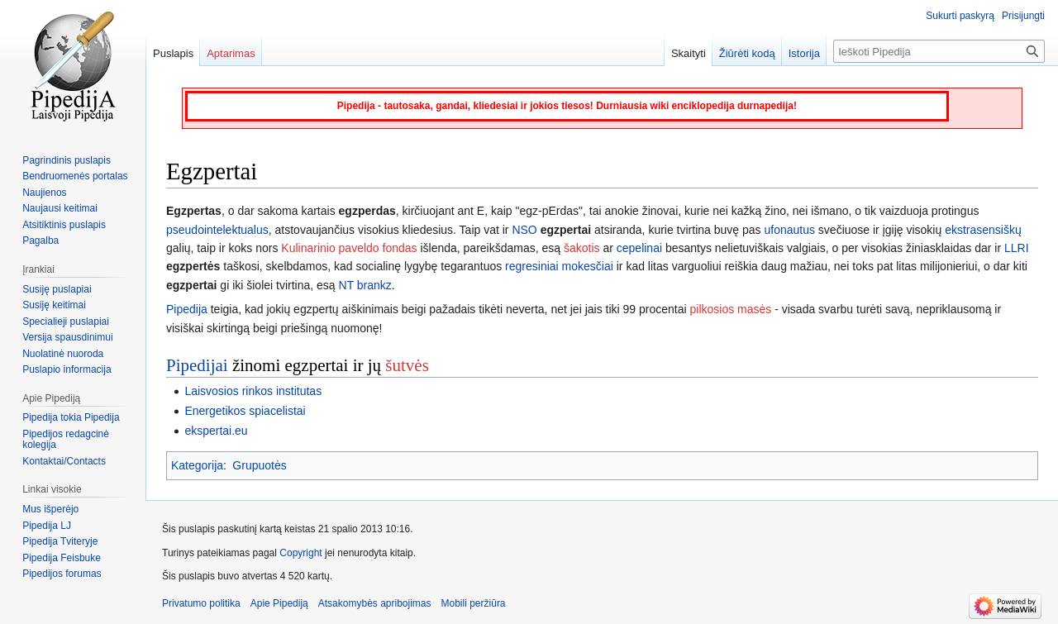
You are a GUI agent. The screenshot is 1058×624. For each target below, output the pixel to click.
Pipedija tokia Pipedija (70, 417)
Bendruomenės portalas (74, 176)
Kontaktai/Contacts (64, 461)
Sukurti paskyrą (960, 15)
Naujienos (44, 192)
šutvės (407, 365)
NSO (524, 229)
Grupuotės (259, 465)
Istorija (804, 53)
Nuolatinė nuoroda (62, 354)
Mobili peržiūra (473, 603)
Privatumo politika (201, 603)
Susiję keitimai (54, 305)
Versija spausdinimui (67, 337)
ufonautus (789, 229)
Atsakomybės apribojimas (374, 603)
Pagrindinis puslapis (66, 160)
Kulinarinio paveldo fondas (349, 248)
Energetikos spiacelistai (244, 410)
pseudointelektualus (217, 229)
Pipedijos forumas (61, 573)
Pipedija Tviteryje (60, 541)
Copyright (300, 553)
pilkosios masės (730, 309)
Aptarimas (231, 53)
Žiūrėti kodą (747, 53)
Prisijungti (1023, 15)
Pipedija (186, 309)
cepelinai (639, 248)
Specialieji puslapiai (65, 321)
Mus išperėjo (50, 509)
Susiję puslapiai (56, 289)
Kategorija (197, 465)
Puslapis (173, 53)
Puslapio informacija (66, 369)
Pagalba (40, 240)
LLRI (1016, 248)
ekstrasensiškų (983, 229)
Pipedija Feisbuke (61, 558)
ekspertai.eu (215, 430)
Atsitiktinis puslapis (64, 225)
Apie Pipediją (279, 603)
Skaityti (688, 53)
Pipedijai (197, 365)
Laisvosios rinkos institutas (253, 391)
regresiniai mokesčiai (559, 266)
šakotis (582, 248)
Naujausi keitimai (60, 208)
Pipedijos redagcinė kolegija (65, 439)
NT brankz (365, 285)
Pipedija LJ (46, 525)
